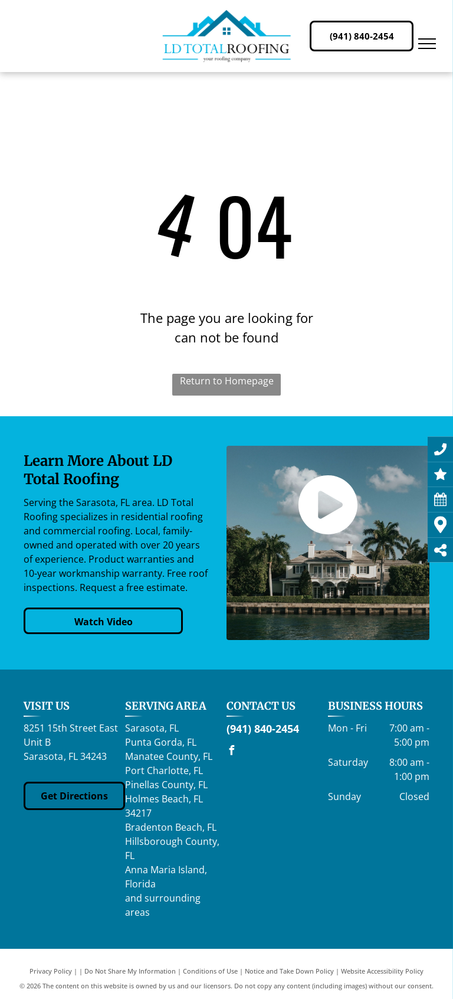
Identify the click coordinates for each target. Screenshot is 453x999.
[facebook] (231, 752)
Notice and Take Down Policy (289, 971)
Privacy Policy (50, 971)
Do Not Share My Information (130, 971)
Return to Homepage (227, 380)
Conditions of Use (210, 971)
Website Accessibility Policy (382, 971)
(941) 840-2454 (262, 729)
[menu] (427, 43)
